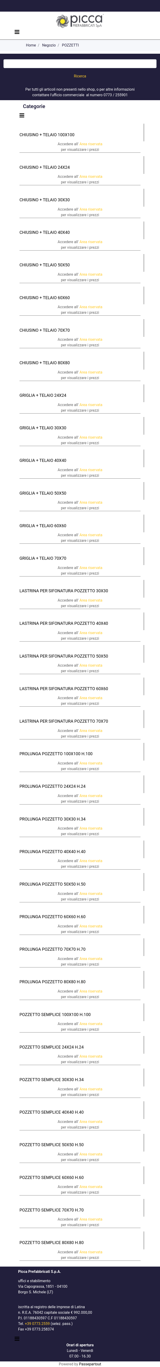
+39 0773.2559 (37, 1323)
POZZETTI (70, 45)
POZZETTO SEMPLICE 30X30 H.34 (51, 1079)
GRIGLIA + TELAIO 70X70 (42, 558)
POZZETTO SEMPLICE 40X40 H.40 (51, 1112)
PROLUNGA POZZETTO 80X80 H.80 (52, 981)
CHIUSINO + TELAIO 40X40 (44, 232)
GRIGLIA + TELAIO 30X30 (42, 427)
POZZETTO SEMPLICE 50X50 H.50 (51, 1144)
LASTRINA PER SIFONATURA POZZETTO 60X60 (63, 688)
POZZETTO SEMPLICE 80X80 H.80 (51, 1242)
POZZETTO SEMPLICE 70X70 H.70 (51, 1210)
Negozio (49, 45)
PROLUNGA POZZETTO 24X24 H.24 (52, 786)
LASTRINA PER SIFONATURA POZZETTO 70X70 (63, 721)
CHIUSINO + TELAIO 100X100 (46, 134)
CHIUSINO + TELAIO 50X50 (44, 264)
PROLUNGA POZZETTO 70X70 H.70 (52, 949)
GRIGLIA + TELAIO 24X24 (42, 395)
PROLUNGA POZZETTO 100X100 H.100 (56, 753)
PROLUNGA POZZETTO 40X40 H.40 (52, 851)
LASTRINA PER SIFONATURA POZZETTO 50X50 (63, 656)
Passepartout (90, 1364)
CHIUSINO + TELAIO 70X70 (44, 330)
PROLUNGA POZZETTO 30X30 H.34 (52, 819)
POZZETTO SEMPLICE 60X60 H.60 (51, 1177)
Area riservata (91, 144)
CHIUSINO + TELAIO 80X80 (44, 362)
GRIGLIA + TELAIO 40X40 (42, 460)
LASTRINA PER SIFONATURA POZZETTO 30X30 (63, 590)
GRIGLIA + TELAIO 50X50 (42, 493)
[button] (80, 76)
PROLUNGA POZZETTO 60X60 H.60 (52, 916)
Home (31, 45)
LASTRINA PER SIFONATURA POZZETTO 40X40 (63, 623)
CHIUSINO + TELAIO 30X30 (44, 199)
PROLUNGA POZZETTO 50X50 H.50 (52, 884)
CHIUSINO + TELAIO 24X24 (44, 167)
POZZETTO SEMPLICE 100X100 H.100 (55, 1014)
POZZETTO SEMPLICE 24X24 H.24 (51, 1047)
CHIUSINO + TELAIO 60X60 (44, 297)
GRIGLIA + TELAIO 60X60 (42, 525)
